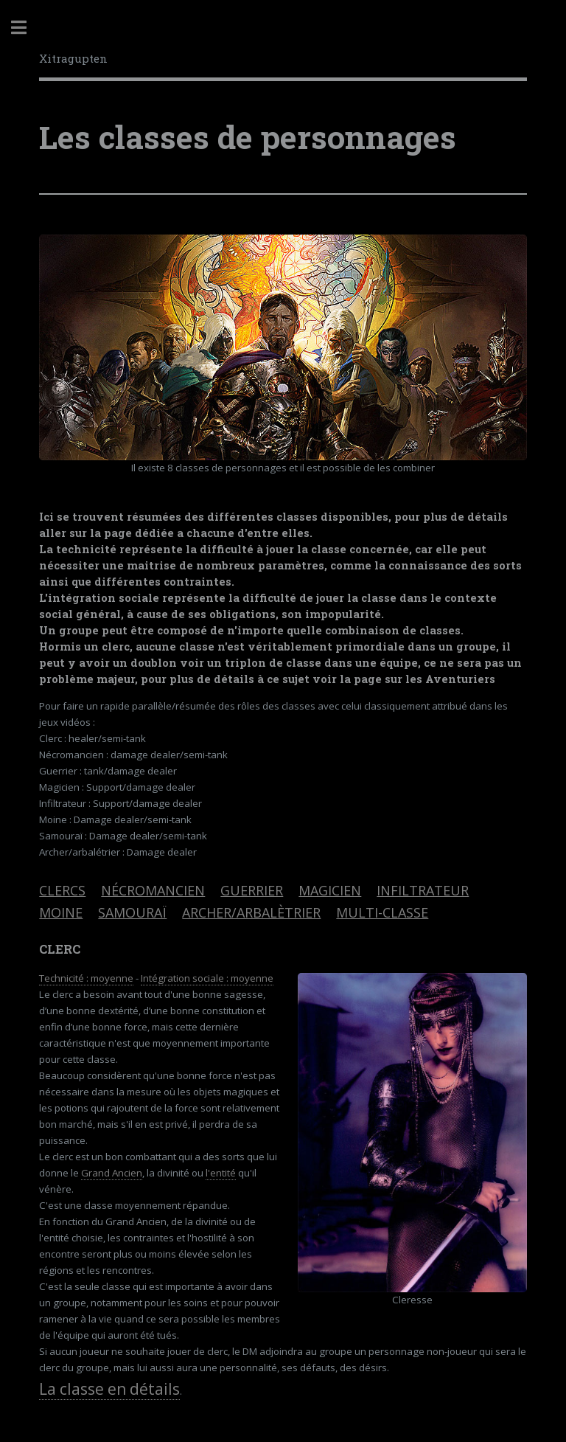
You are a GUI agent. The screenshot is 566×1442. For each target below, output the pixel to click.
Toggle (26, 27)
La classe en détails (109, 1389)
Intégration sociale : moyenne (207, 978)
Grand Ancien (111, 1172)
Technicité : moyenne (86, 978)
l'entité (221, 1172)
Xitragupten (73, 58)
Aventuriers (460, 679)
